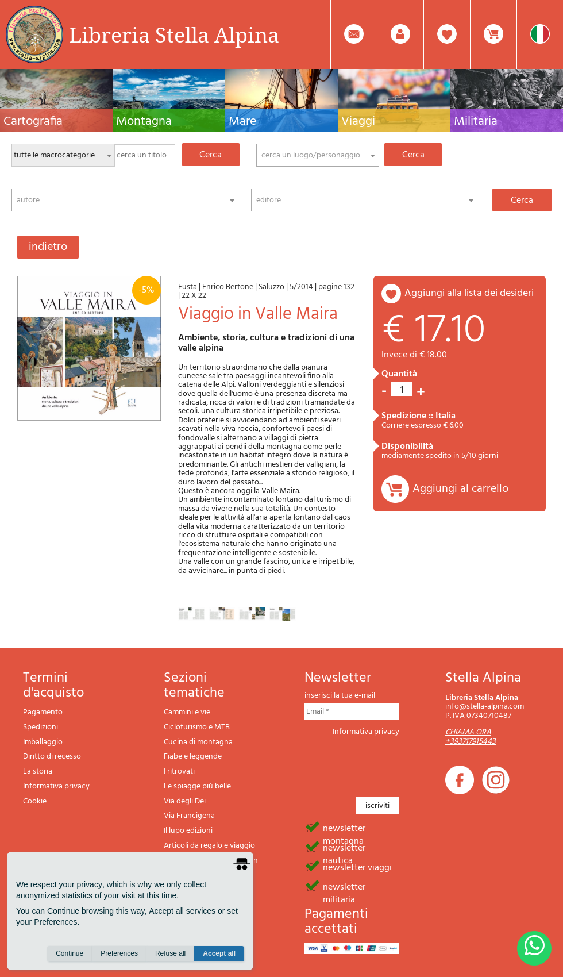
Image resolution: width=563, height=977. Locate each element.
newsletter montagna (344, 827)
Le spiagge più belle (197, 786)
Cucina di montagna (198, 742)
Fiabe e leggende (193, 757)
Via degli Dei (185, 801)
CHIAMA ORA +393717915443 (470, 737)
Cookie (35, 801)
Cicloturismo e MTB (197, 727)
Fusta (188, 287)
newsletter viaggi (357, 866)
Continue (69, 955)
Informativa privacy (56, 786)
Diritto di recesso (52, 757)
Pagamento (43, 712)
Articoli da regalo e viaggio (209, 846)
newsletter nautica (344, 847)
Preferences (119, 955)
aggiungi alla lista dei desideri (469, 293)
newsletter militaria (344, 886)
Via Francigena (189, 816)
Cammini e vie (187, 712)
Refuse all (170, 955)
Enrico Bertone (227, 287)
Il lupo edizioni (188, 831)
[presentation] (391, 763)
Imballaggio (43, 742)
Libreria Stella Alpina (174, 34)
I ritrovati (179, 772)
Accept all (219, 955)
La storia (37, 772)
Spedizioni (40, 727)
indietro (48, 247)
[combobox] (317, 155)
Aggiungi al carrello (460, 489)
